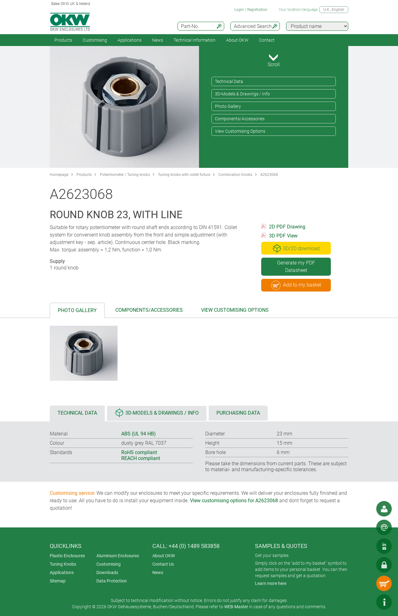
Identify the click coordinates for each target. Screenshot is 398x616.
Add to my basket (296, 285)
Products (63, 40)
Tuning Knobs (63, 564)
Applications (129, 40)
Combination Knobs (235, 174)
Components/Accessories (240, 118)
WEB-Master (236, 606)
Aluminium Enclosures (117, 555)
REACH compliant (140, 458)
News (157, 40)
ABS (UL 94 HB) (138, 434)
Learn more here (270, 583)
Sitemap (58, 580)
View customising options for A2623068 (234, 500)
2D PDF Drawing (287, 227)
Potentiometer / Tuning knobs (125, 174)
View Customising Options (240, 131)
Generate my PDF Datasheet (296, 266)
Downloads (107, 572)
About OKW (163, 555)
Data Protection (111, 580)
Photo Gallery (228, 106)
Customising (95, 40)
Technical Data (229, 81)
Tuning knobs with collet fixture (184, 174)
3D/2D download (296, 248)
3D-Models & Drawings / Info (242, 93)
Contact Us (163, 564)
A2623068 (269, 174)
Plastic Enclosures (67, 555)
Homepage (59, 174)
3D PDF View (283, 236)
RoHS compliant (139, 452)
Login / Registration (250, 9)
